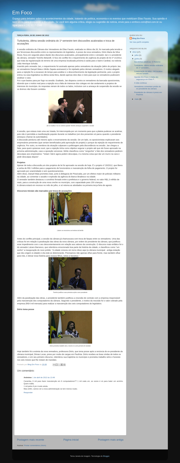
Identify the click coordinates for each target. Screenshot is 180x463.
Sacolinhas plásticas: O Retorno (147, 62)
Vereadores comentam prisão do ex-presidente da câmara (147, 87)
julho (137, 55)
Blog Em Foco (138, 38)
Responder (28, 392)
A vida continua (140, 83)
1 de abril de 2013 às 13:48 (43, 377)
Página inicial (71, 439)
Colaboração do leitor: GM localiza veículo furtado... (148, 72)
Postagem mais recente (30, 439)
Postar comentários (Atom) (35, 445)
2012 (134, 52)
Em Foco (22, 12)
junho (137, 59)
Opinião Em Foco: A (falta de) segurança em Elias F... (146, 78)
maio (137, 99)
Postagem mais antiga (111, 439)
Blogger (106, 456)
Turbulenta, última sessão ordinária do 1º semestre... (148, 66)
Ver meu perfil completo (139, 42)
